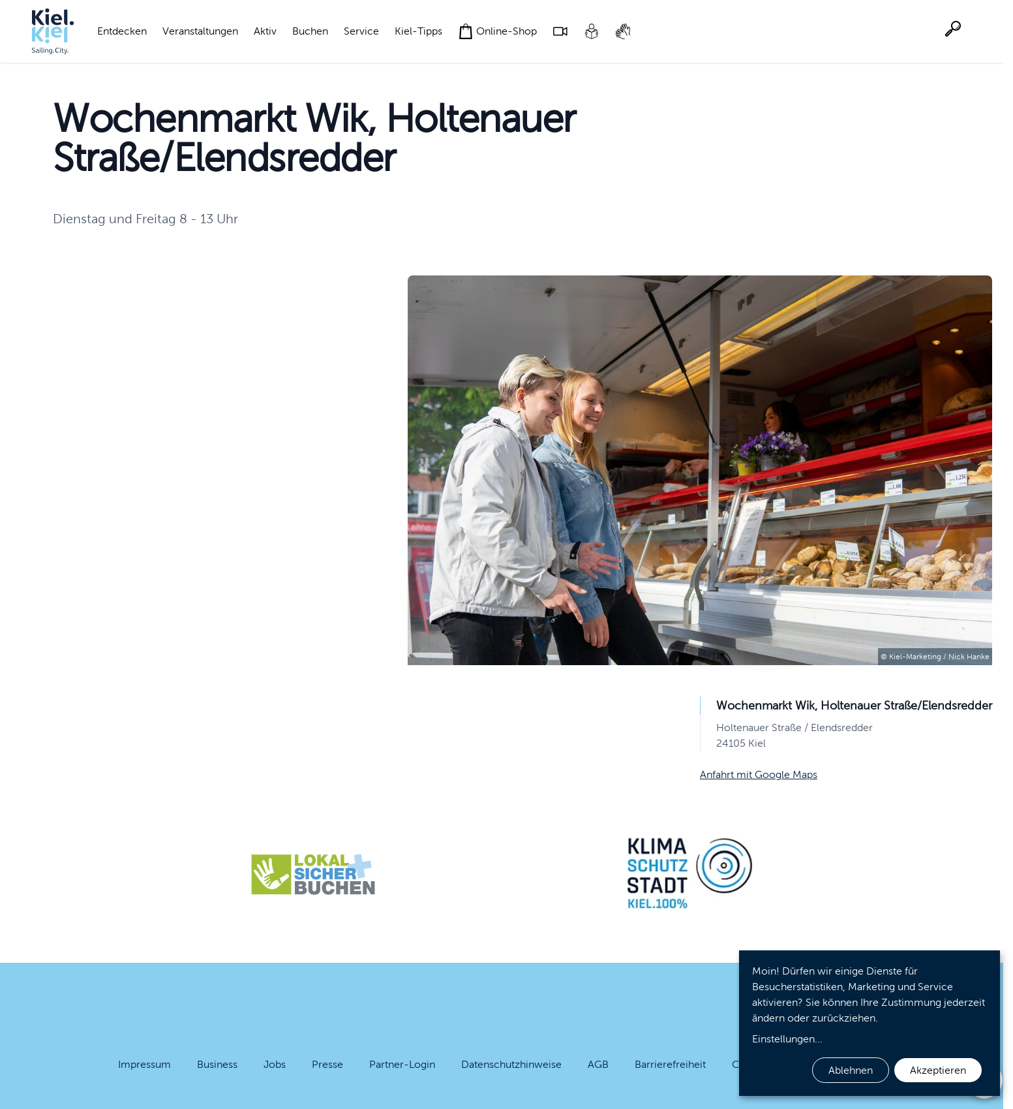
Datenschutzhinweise (511, 1064)
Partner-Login (402, 1064)
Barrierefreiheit (670, 1064)
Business (217, 1064)
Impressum (144, 1064)
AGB (598, 1064)
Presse (327, 1064)
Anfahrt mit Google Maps (758, 774)
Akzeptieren (938, 1070)
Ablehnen (850, 1070)
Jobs (275, 1064)
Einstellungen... (787, 1038)
